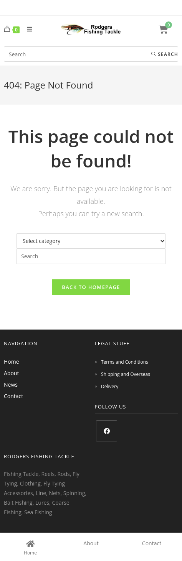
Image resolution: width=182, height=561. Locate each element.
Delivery (109, 386)
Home (11, 361)
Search (164, 54)
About (11, 373)
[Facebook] (106, 430)
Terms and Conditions (124, 362)
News (11, 384)
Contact (13, 396)
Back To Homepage (91, 287)
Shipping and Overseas (125, 374)
